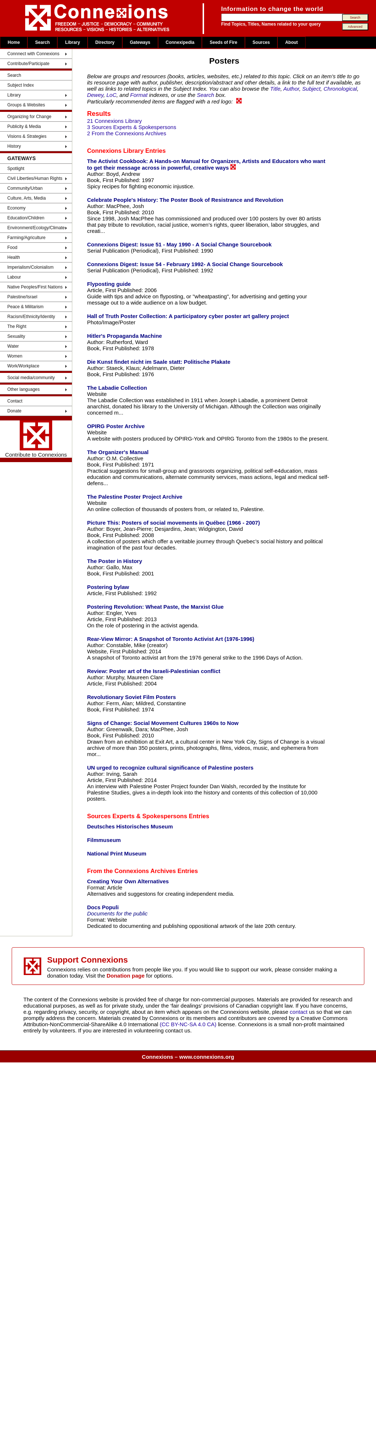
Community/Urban (25, 188)
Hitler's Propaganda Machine (124, 336)
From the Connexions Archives (131, 871)
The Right (16, 326)
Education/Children (25, 217)
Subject (311, 89)
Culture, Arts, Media (26, 198)
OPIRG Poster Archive (116, 426)
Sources (261, 42)
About (291, 42)
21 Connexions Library (114, 121)
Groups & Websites (26, 104)
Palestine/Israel (22, 296)
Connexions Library (115, 150)
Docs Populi (103, 907)
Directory (105, 42)
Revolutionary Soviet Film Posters (131, 697)
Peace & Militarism (25, 306)
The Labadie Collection (117, 388)
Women (14, 356)
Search (42, 42)
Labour (14, 277)
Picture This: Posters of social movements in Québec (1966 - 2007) (173, 523)
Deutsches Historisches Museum (130, 826)
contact (299, 1012)
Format (139, 95)
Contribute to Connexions (36, 439)
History (14, 146)
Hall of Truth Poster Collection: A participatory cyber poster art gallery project (188, 316)
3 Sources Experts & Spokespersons (131, 127)
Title (275, 89)
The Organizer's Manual (118, 452)
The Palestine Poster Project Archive (134, 497)
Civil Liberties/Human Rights (34, 178)
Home (14, 42)
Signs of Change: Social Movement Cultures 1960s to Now (162, 723)
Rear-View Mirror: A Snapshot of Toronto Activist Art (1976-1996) (170, 639)
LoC (112, 95)
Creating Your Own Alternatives (128, 881)
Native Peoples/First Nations (34, 287)
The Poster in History (114, 561)
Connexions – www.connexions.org (188, 1057)
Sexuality (16, 336)
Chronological (340, 89)
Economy (16, 208)
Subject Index (20, 85)
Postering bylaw (108, 587)
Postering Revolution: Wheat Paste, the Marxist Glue (155, 607)
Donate (14, 410)
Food (12, 247)
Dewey (95, 95)
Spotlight (15, 168)
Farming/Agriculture (26, 237)
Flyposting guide (109, 284)
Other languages (23, 389)
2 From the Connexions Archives (126, 133)
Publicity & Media (24, 126)
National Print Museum (116, 853)
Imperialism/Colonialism (30, 267)
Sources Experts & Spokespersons (137, 816)
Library (72, 42)
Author (291, 89)
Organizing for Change (29, 116)
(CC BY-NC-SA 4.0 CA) (188, 1024)
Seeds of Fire (223, 42)
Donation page (126, 975)
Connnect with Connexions (33, 53)
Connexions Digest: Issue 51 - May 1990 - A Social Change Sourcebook (179, 244)
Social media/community (31, 377)
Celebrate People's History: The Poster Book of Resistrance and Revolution (185, 200)
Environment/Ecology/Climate (36, 227)
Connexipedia (180, 42)
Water (13, 346)
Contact (14, 401)
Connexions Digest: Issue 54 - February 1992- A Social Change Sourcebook (185, 264)
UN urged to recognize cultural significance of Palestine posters (170, 767)
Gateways (140, 42)
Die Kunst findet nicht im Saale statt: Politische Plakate (158, 362)
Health (13, 257)
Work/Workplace (23, 366)
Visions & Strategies (26, 136)
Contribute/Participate (28, 63)
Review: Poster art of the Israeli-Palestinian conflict (153, 671)
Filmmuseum (104, 840)
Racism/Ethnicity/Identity (31, 316)
